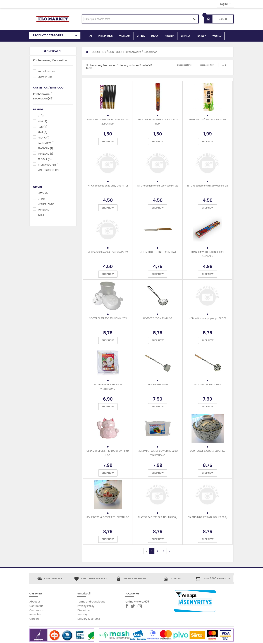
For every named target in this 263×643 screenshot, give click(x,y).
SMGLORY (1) (45, 148)
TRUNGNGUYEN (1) (49, 164)
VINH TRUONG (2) (48, 170)
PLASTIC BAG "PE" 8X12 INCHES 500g (208, 517)
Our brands (36, 610)
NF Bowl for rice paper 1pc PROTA (207, 318)
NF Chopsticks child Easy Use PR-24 (107, 252)
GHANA (185, 36)
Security (82, 614)
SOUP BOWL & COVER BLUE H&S (207, 451)
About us (34, 601)
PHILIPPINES (105, 36)
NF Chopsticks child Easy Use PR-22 (157, 185)
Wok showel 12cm (158, 384)
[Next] (169, 551)
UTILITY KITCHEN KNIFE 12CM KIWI (158, 252)
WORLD (216, 36)
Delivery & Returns (88, 619)
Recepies (35, 614)
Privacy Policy (85, 606)
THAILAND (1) (45, 154)
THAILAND (43, 209)
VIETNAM (124, 36)
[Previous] (146, 551)
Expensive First (207, 64)
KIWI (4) (42, 132)
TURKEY (201, 36)
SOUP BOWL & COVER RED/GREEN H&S (108, 517)
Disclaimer (84, 610)
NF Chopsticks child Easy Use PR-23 (207, 185)
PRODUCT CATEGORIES (48, 35)
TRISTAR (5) (45, 159)
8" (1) (41, 116)
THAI (89, 36)
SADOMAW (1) (46, 143)
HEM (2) (42, 121)
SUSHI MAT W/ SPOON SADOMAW (207, 119)
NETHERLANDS (46, 204)
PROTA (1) (43, 137)
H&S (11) (42, 127)
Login (225, 4)
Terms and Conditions (91, 601)
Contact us (36, 606)
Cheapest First (184, 64)
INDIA (154, 36)
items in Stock (46, 71)
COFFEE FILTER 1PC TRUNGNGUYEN (108, 318)
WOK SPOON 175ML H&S (207, 384)
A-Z (224, 64)
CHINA (141, 36)
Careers (34, 619)
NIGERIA (169, 36)
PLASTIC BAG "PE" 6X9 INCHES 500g (157, 517)
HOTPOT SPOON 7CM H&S (157, 318)
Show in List (45, 77)
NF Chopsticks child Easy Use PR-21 (108, 185)
